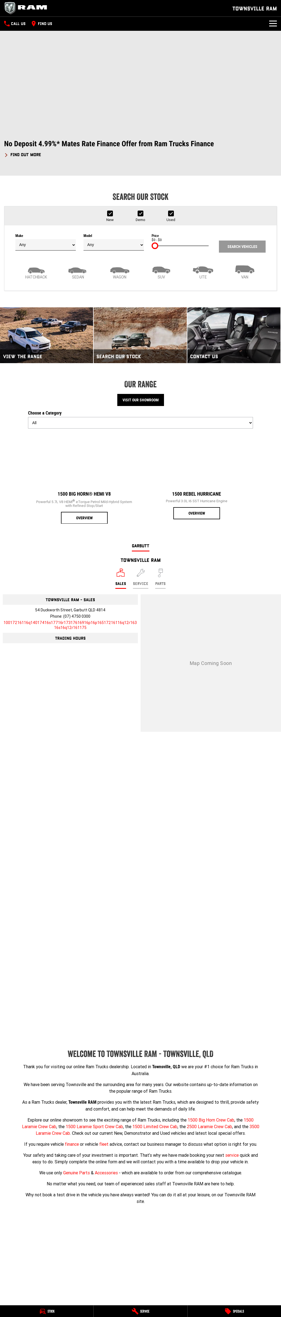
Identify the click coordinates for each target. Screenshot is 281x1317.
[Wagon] (120, 272)
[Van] (245, 272)
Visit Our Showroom (141, 400)
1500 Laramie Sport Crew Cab (94, 1126)
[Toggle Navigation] (273, 24)
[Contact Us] (233, 335)
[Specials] (234, 1311)
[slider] (155, 245)
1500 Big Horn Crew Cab (211, 1120)
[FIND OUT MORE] (22, 153)
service (232, 1155)
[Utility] (203, 272)
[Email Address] (70, 625)
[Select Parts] (160, 578)
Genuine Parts (76, 1172)
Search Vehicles (242, 246)
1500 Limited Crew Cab (154, 1126)
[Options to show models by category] (140, 423)
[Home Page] (27, 8)
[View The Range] (46, 335)
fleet (103, 1144)
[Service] (140, 1311)
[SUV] (161, 272)
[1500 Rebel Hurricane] (196, 476)
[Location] (120, 578)
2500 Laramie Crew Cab (209, 1126)
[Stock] (46, 1311)
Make (45, 242)
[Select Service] (140, 578)
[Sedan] (78, 272)
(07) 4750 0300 (76, 616)
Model (114, 242)
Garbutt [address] (140, 545)
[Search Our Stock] (140, 335)
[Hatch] (36, 272)
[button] (140, 148)
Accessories (106, 1172)
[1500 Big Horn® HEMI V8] (84, 478)
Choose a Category (140, 419)
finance (72, 1144)
